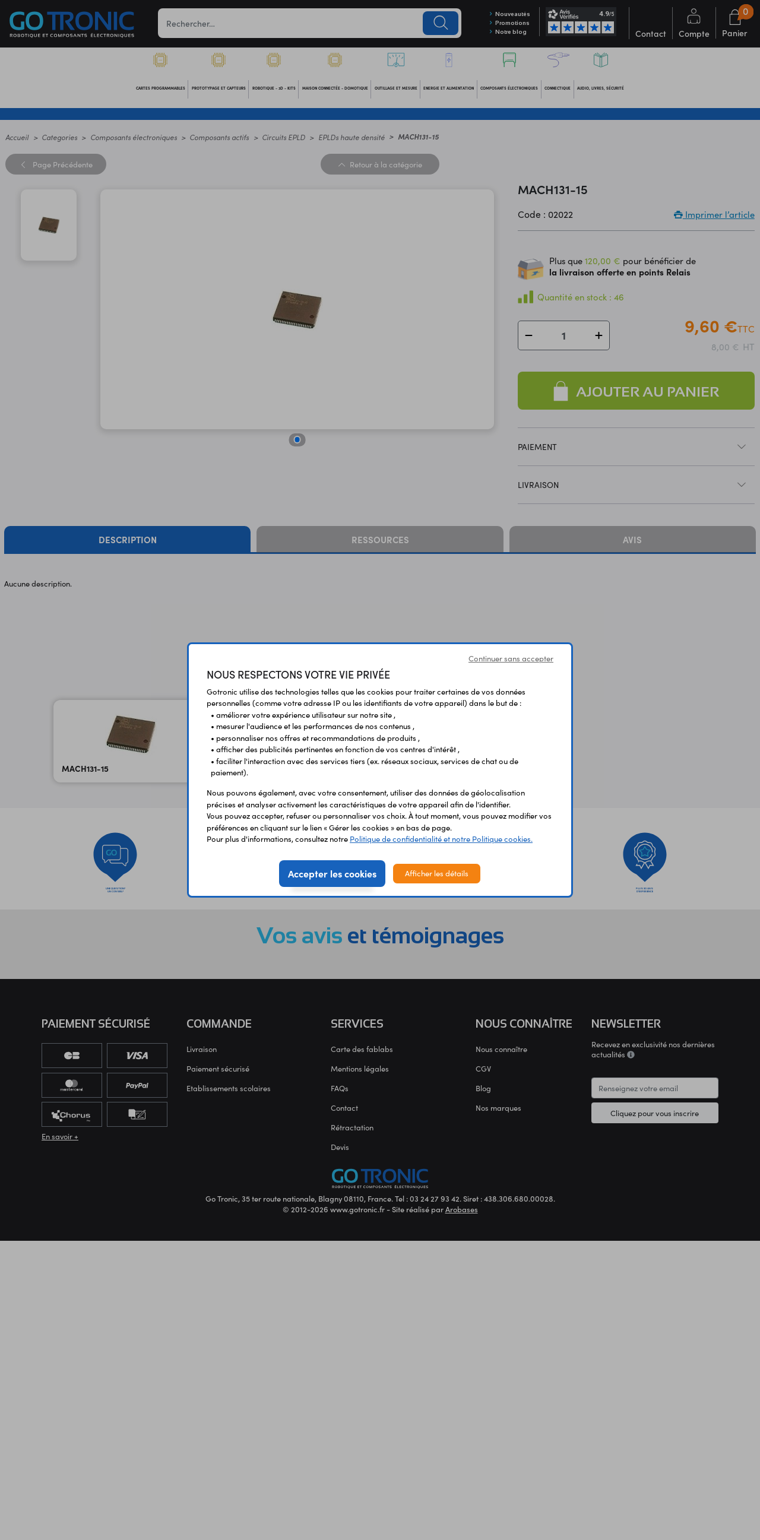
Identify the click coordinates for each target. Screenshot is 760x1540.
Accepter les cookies (332, 873)
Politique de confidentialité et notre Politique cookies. (441, 839)
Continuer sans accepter (510, 658)
